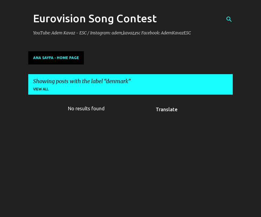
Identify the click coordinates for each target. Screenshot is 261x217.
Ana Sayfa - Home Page (56, 58)
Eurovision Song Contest (95, 18)
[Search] (229, 19)
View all (41, 89)
